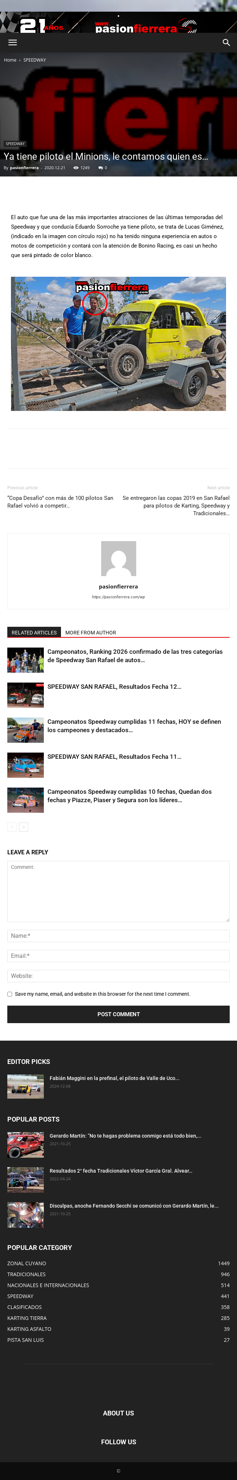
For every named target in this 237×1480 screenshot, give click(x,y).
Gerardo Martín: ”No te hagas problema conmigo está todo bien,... (126, 1136)
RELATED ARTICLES (34, 633)
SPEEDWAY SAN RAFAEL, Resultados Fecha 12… (114, 686)
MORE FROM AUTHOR (90, 633)
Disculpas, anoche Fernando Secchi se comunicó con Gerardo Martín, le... (134, 1206)
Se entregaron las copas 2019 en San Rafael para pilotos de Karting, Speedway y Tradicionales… (176, 506)
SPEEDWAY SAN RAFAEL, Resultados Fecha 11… (114, 756)
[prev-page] (11, 827)
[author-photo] (118, 576)
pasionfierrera (24, 167)
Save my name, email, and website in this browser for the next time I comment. (103, 994)
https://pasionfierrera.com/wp (118, 597)
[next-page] (23, 827)
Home (10, 60)
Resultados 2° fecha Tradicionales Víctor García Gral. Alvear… (121, 1171)
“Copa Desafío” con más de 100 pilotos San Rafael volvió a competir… (60, 502)
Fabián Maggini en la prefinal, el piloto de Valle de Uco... (115, 1078)
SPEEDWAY (34, 60)
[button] (12, 43)
